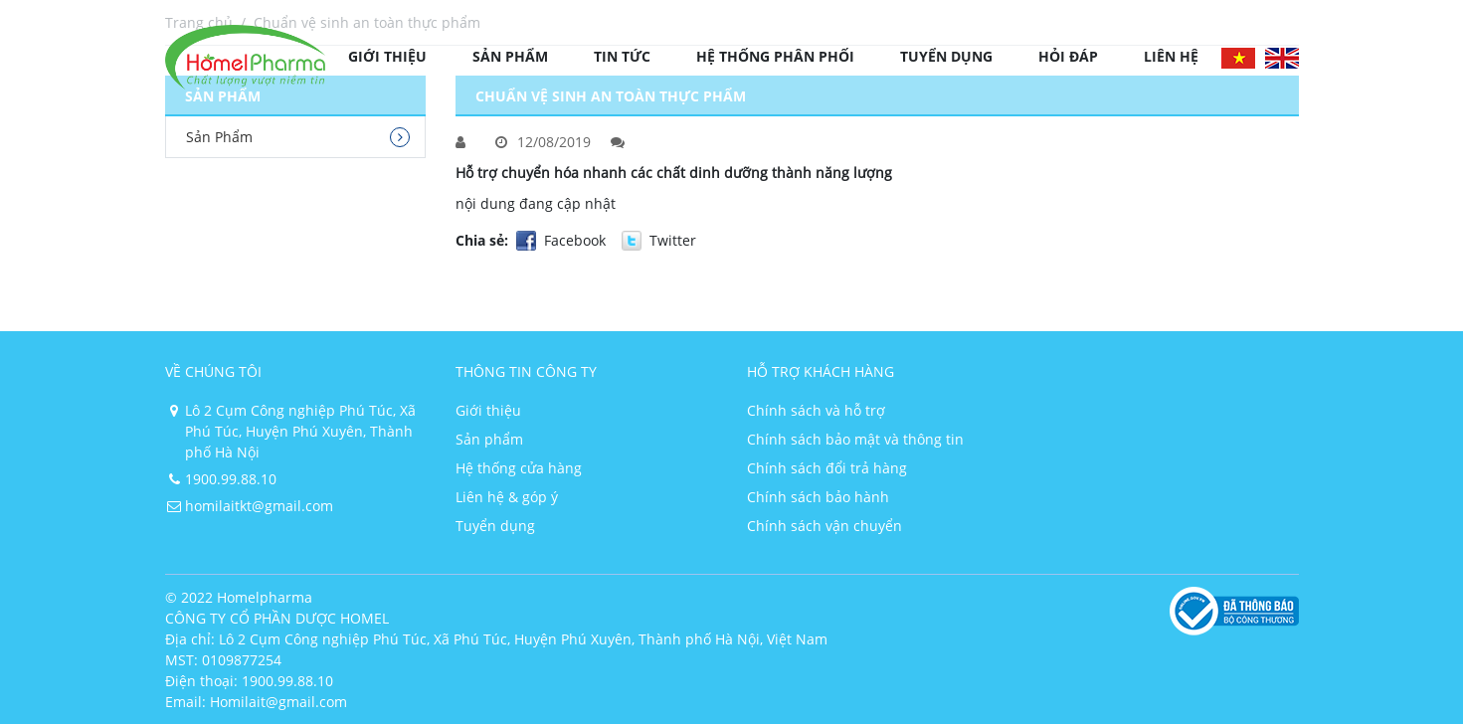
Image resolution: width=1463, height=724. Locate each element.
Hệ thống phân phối (775, 56)
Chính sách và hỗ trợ (816, 410)
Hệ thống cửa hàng (519, 467)
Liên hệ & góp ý (507, 496)
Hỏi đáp (1068, 56)
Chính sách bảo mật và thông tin (855, 439)
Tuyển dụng (946, 56)
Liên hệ (1171, 56)
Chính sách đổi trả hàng (827, 467)
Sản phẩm (510, 56)
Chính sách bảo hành (818, 496)
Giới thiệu (387, 56)
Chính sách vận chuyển (824, 525)
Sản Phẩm (219, 136)
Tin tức (622, 56)
